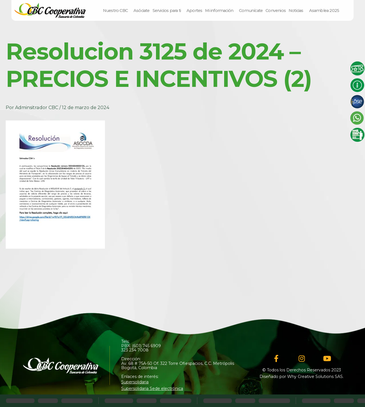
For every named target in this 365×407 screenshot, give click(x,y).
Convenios (275, 10)
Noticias (297, 10)
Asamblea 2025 (324, 10)
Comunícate (251, 10)
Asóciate (141, 10)
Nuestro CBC (117, 10)
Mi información (220, 10)
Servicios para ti (168, 10)
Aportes (194, 10)
